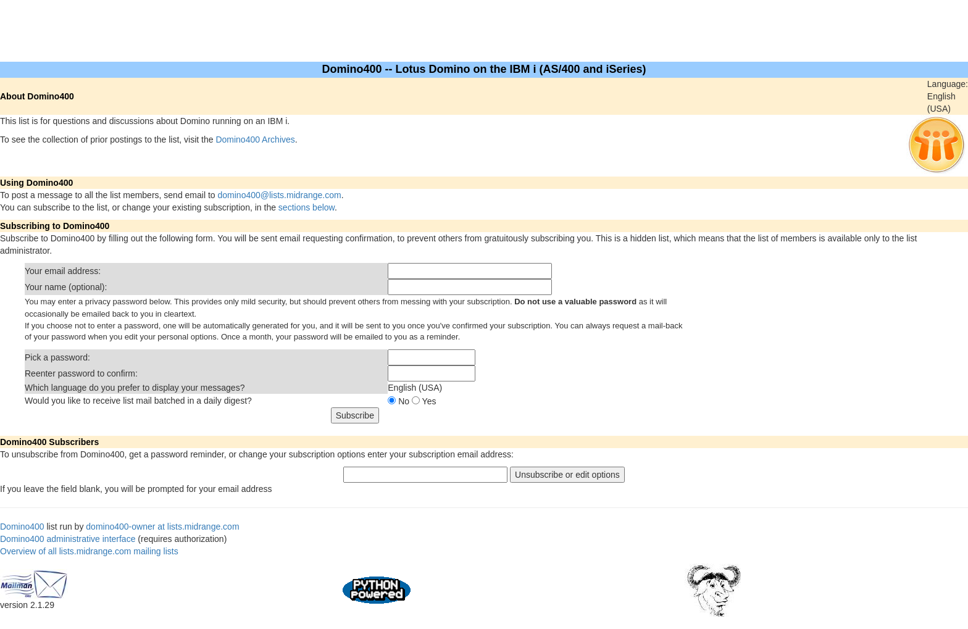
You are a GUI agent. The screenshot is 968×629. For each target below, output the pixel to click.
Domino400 (22, 526)
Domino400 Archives (254, 139)
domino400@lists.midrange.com (279, 195)
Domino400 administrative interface (67, 539)
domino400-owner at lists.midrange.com (162, 526)
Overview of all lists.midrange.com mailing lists (89, 551)
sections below (306, 207)
